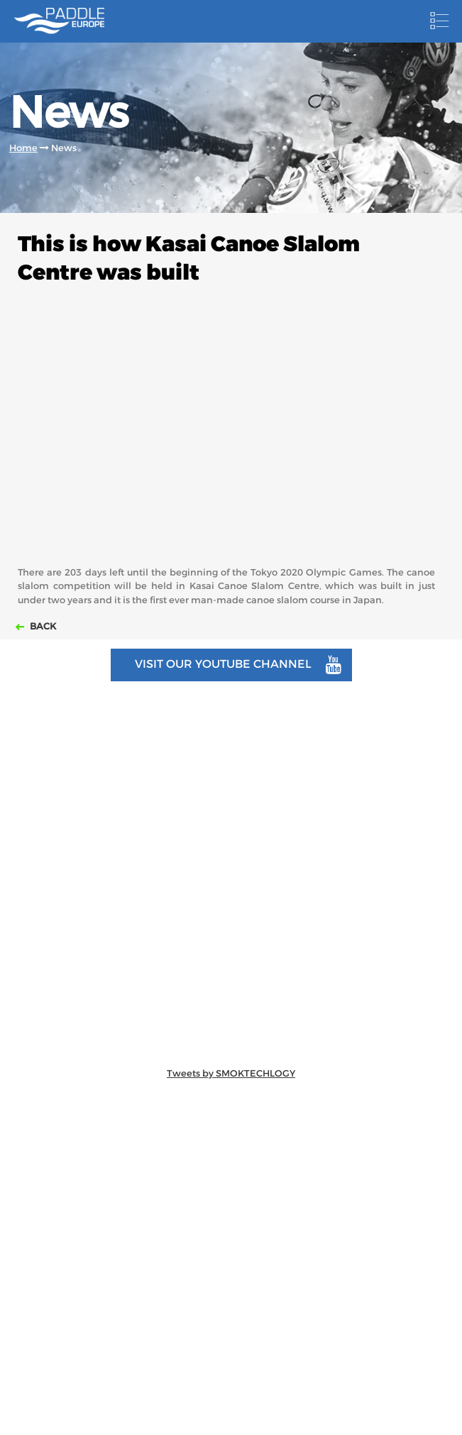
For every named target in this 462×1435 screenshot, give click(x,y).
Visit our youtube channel (238, 665)
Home (23, 148)
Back (42, 626)
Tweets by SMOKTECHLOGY (231, 1073)
